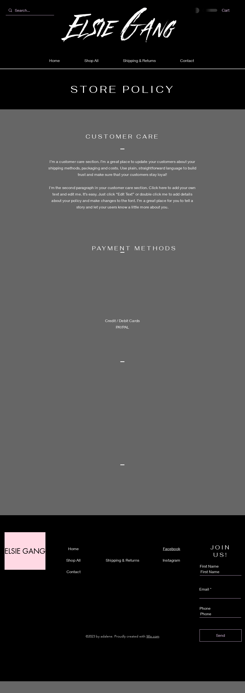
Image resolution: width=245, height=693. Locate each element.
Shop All (73, 560)
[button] (228, 10)
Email (204, 589)
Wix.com (152, 636)
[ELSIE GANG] (25, 551)
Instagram (171, 560)
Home (73, 548)
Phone (205, 608)
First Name (209, 566)
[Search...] (31, 10)
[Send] (221, 635)
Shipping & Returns (122, 560)
